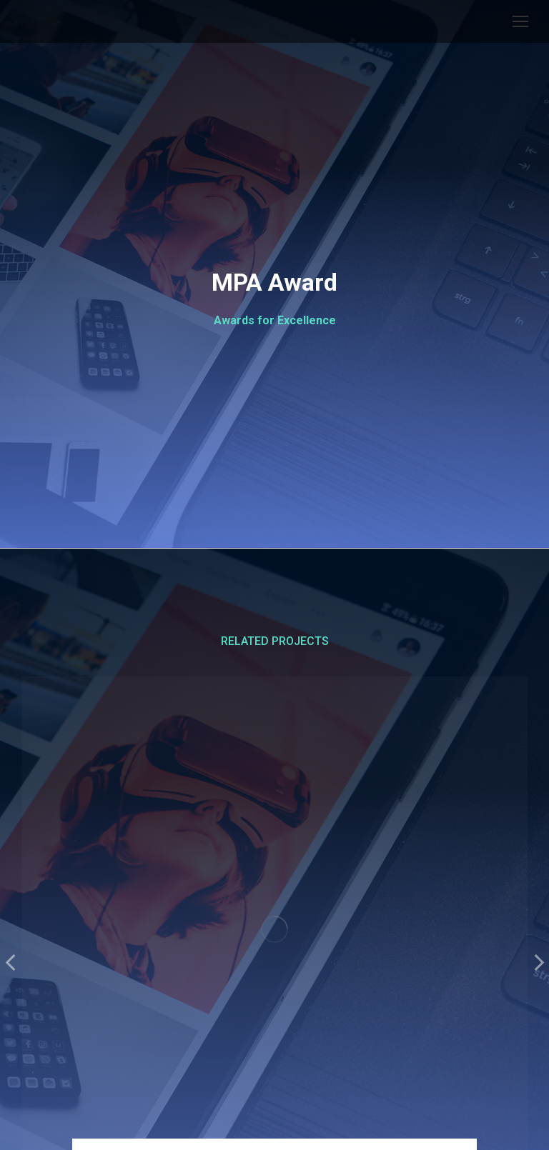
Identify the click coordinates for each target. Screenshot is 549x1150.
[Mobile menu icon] (520, 21)
